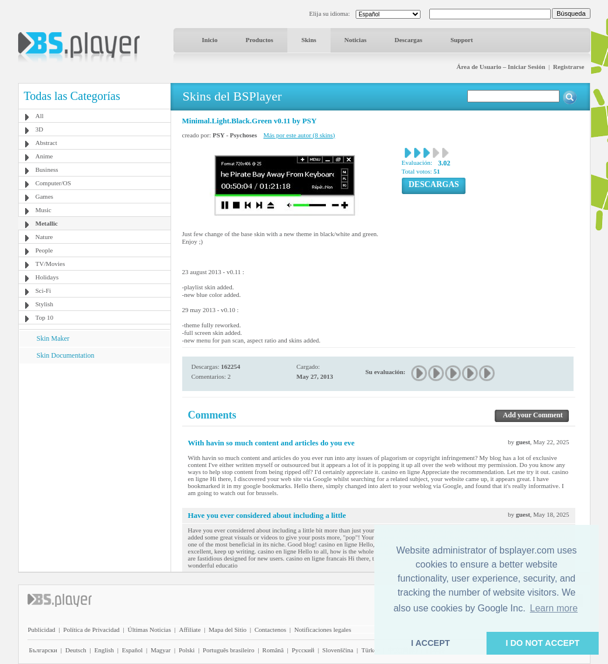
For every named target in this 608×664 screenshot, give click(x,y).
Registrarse (569, 66)
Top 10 (45, 317)
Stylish (45, 303)
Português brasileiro (228, 649)
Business (47, 169)
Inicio (210, 39)
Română (273, 649)
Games (45, 196)
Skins (309, 39)
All (40, 115)
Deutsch (75, 649)
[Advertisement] (94, 437)
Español (132, 649)
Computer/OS (53, 182)
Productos (259, 39)
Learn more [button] (554, 608)
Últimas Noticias (149, 629)
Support (461, 39)
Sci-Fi (43, 290)
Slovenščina (337, 649)
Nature (44, 236)
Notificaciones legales (322, 629)
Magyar (161, 649)
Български (43, 649)
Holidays (47, 277)
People (44, 250)
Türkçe (371, 649)
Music (44, 209)
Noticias (356, 39)
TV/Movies (50, 263)
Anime (44, 156)
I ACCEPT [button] (430, 643)
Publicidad (41, 629)
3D (39, 129)
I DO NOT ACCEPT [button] (543, 643)
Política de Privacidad (91, 629)
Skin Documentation (66, 355)
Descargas (408, 39)
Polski (187, 649)
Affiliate (189, 629)
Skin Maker (53, 338)
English (104, 649)
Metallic (47, 223)
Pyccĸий (302, 649)
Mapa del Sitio (227, 629)
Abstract (46, 142)
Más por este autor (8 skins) (299, 135)
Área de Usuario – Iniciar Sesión (500, 66)
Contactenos (270, 629)
